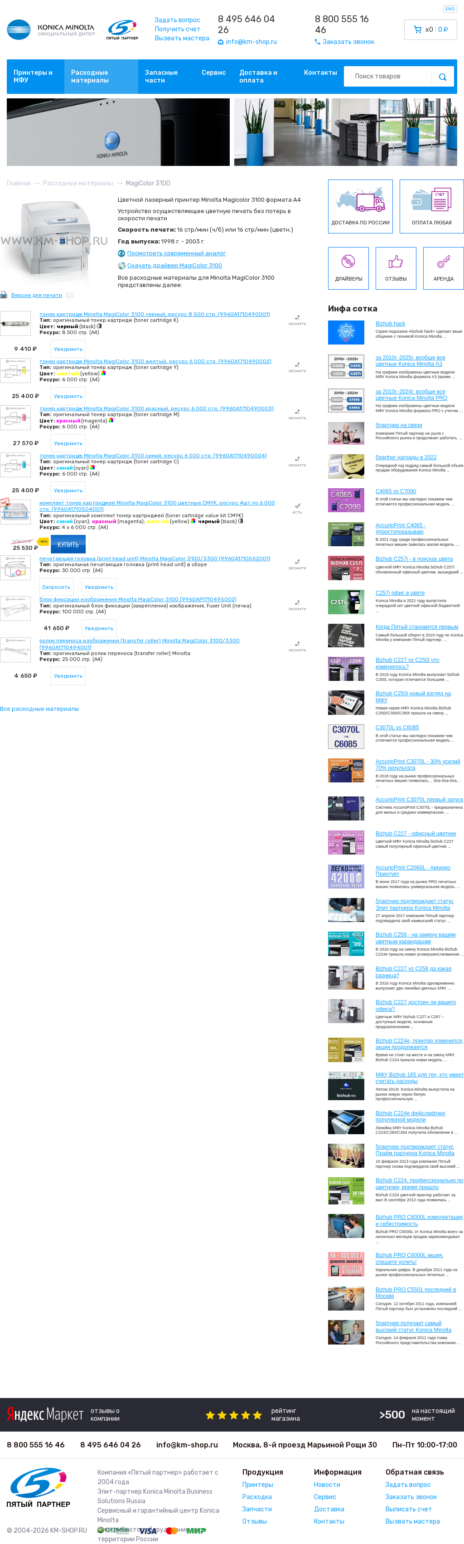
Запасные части (161, 76)
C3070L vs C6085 (397, 727)
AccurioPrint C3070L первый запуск (420, 799)
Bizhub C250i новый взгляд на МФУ (413, 696)
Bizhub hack (390, 323)
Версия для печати (36, 295)
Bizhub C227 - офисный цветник (416, 833)
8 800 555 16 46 (342, 24)
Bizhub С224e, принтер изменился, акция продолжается (420, 1044)
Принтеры (257, 1485)
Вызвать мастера (182, 38)
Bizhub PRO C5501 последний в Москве (416, 1293)
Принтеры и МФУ (33, 76)
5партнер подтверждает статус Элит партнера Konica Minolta (415, 904)
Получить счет (178, 29)
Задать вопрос (177, 20)
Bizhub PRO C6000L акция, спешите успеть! (410, 1258)
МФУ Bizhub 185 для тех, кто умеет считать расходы (420, 1078)
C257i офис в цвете (400, 593)
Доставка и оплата (258, 76)
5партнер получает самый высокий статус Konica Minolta (413, 1326)
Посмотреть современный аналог (176, 253)
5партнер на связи (399, 425)
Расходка (257, 1497)
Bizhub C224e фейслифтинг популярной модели (411, 1116)
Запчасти (257, 1509)
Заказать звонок (411, 1497)
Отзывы (254, 1521)
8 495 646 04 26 (246, 24)
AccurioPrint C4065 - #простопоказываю (401, 528)
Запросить (56, 587)
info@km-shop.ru (187, 1445)
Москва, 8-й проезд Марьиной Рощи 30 (305, 1445)
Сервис (214, 73)
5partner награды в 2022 (406, 457)
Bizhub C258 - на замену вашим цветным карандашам (416, 938)
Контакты (320, 73)
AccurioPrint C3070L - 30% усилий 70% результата (418, 764)
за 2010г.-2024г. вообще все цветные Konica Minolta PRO (411, 394)
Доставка (329, 1509)
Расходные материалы (90, 76)
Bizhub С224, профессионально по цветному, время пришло (420, 1183)
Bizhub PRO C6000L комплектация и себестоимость (419, 1220)
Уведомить (68, 349)
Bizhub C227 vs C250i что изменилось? (407, 663)
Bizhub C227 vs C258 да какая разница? (413, 972)
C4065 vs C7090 (396, 491)
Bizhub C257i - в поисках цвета (414, 559)
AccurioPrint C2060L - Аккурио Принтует (413, 870)
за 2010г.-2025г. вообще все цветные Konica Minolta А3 (410, 360)
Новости (327, 1485)
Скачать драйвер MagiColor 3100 (174, 265)
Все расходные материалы (39, 708)
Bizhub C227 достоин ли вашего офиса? (416, 1005)
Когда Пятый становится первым (417, 627)
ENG (450, 9)
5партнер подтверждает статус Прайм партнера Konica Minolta (415, 1150)
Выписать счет (409, 1509)
